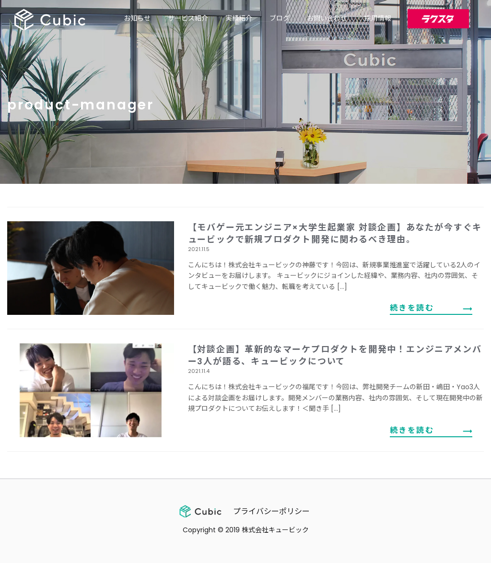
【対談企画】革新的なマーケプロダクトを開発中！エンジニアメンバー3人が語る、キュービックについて (335, 355)
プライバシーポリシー (271, 511)
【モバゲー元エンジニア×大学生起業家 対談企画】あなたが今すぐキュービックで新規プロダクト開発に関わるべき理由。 (335, 233)
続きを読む (412, 307)
